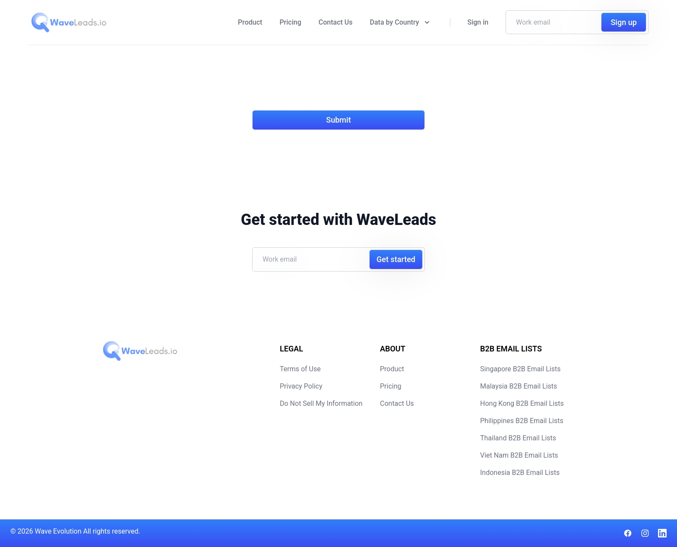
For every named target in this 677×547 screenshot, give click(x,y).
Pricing (290, 22)
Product (250, 22)
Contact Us (336, 22)
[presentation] (317, 83)
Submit (338, 119)
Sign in (478, 22)
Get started (395, 259)
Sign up (623, 22)
